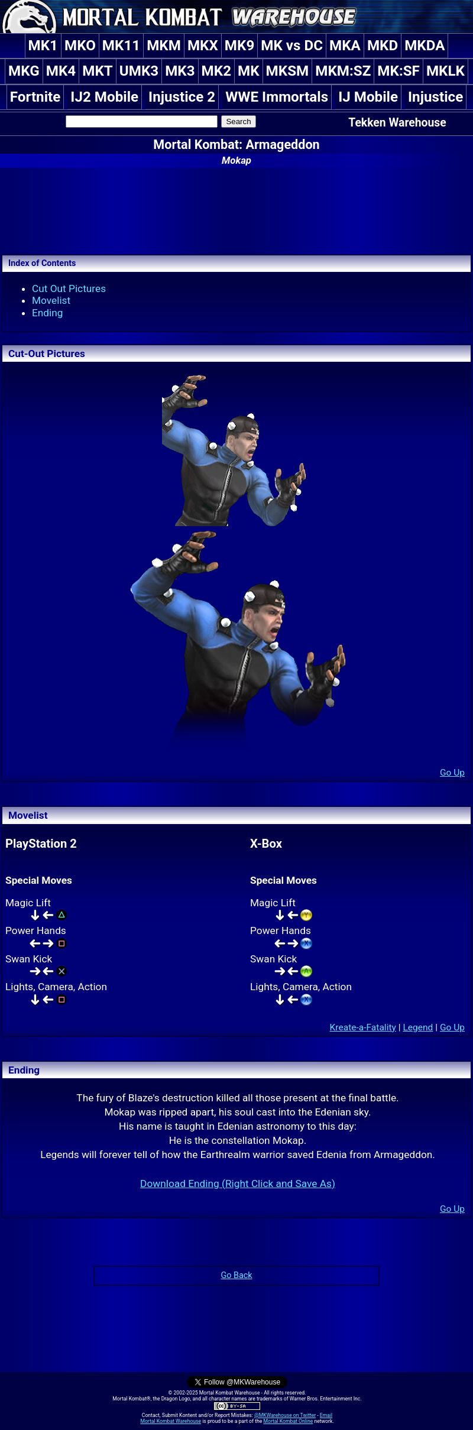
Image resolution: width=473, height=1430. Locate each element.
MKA (345, 45)
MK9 (239, 45)
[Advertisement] (236, 209)
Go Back (236, 1275)
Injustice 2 (181, 97)
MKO (80, 45)
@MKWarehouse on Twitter (285, 1415)
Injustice (435, 97)
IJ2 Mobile (104, 97)
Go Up (452, 772)
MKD (382, 45)
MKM (164, 45)
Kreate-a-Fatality (363, 1027)
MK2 (216, 71)
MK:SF (398, 71)
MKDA (424, 45)
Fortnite (35, 97)
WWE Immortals (276, 97)
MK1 (43, 45)
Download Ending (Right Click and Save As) (237, 1183)
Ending (47, 313)
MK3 (180, 71)
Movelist (51, 300)
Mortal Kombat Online (288, 1421)
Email (326, 1415)
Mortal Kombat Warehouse (170, 1421)
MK (249, 71)
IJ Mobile (368, 97)
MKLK (445, 71)
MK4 (61, 71)
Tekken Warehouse (397, 122)
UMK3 (138, 71)
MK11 (121, 45)
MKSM (287, 71)
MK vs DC (292, 45)
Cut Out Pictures (69, 288)
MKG (24, 71)
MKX (202, 45)
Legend (418, 1027)
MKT (97, 71)
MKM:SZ (343, 71)
